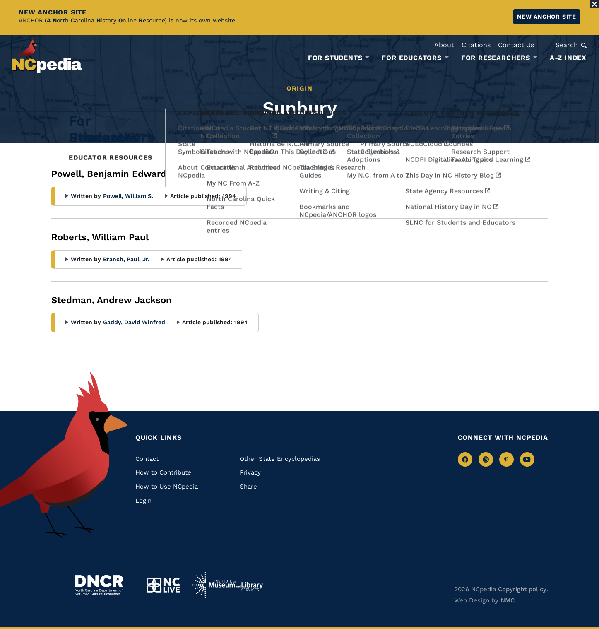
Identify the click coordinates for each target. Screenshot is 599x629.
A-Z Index (568, 58)
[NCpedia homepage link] (47, 55)
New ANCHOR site (546, 16)
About (444, 45)
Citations (476, 45)
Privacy (250, 472)
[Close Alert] (594, 4)
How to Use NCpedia (166, 486)
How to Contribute (163, 472)
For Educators (411, 58)
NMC (507, 600)
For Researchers (495, 58)
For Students (335, 58)
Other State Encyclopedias (280, 459)
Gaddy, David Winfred (134, 322)
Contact (147, 459)
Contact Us (516, 45)
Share (248, 486)
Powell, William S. (128, 196)
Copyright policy (522, 589)
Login (143, 500)
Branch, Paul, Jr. (126, 259)
